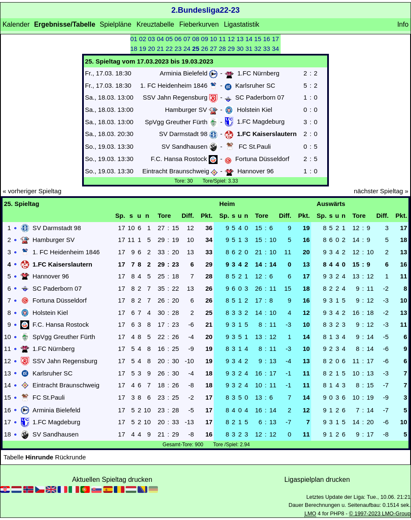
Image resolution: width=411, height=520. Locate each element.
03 (151, 38)
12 (231, 38)
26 (204, 48)
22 (169, 48)
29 (231, 48)
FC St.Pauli (255, 146)
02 (142, 38)
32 (258, 48)
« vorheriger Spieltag (32, 191)
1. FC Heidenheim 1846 (173, 85)
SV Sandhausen (184, 146)
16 (266, 38)
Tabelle (13, 457)
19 (142, 48)
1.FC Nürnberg (258, 73)
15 (258, 38)
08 (195, 38)
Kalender (16, 24)
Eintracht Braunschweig (175, 171)
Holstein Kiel (255, 109)
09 (204, 38)
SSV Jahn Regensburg (175, 97)
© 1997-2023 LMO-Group (380, 513)
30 (240, 48)
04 (160, 38)
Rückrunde (70, 457)
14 (249, 38)
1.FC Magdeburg (261, 121)
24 (186, 48)
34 (275, 48)
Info (402, 24)
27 (213, 48)
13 (240, 38)
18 (134, 48)
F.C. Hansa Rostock (179, 158)
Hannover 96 (255, 171)
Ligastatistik (241, 24)
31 (249, 48)
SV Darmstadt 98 (183, 133)
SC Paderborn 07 (259, 97)
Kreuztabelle (155, 24)
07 (186, 38)
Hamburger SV (186, 109)
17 (275, 38)
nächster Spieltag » (381, 191)
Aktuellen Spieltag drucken (112, 479)
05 (169, 38)
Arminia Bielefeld (183, 73)
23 (178, 48)
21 (160, 48)
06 (178, 38)
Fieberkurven (198, 24)
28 (222, 48)
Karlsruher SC (255, 85)
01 (134, 38)
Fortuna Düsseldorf (262, 158)
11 (222, 38)
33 (266, 48)
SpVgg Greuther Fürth (176, 121)
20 (151, 48)
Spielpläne (116, 24)
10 (213, 38)
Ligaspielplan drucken (317, 479)
